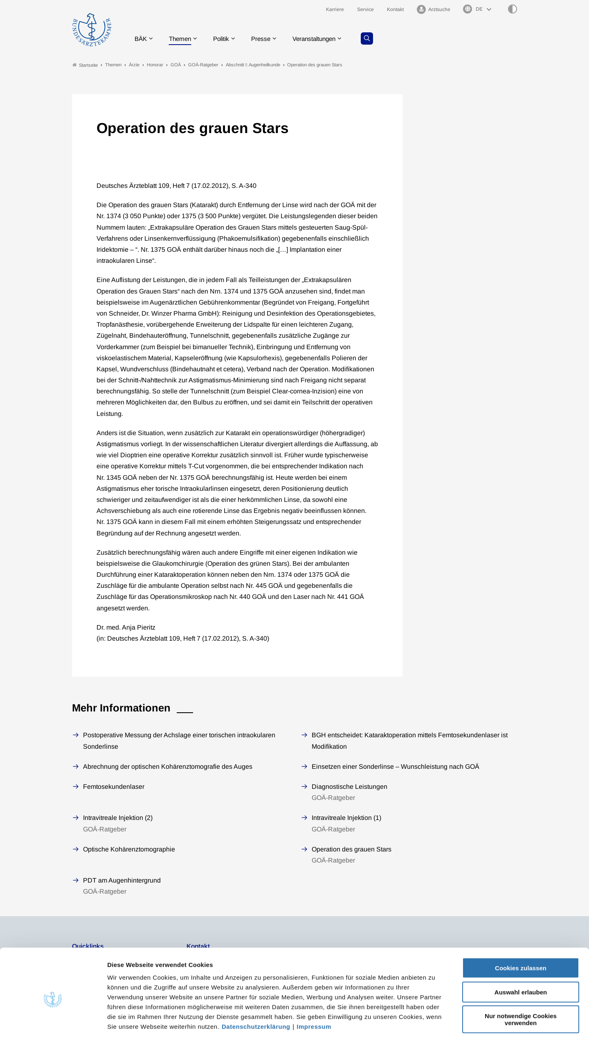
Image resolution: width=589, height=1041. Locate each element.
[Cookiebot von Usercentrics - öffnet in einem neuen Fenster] (53, 1025)
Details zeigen (435, 1024)
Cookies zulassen (520, 933)
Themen (182, 38)
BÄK (141, 38)
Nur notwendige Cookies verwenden (521, 984)
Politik (225, 38)
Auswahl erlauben (521, 957)
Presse (266, 38)
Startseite (85, 65)
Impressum (314, 991)
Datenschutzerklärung (256, 991)
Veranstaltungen (322, 38)
